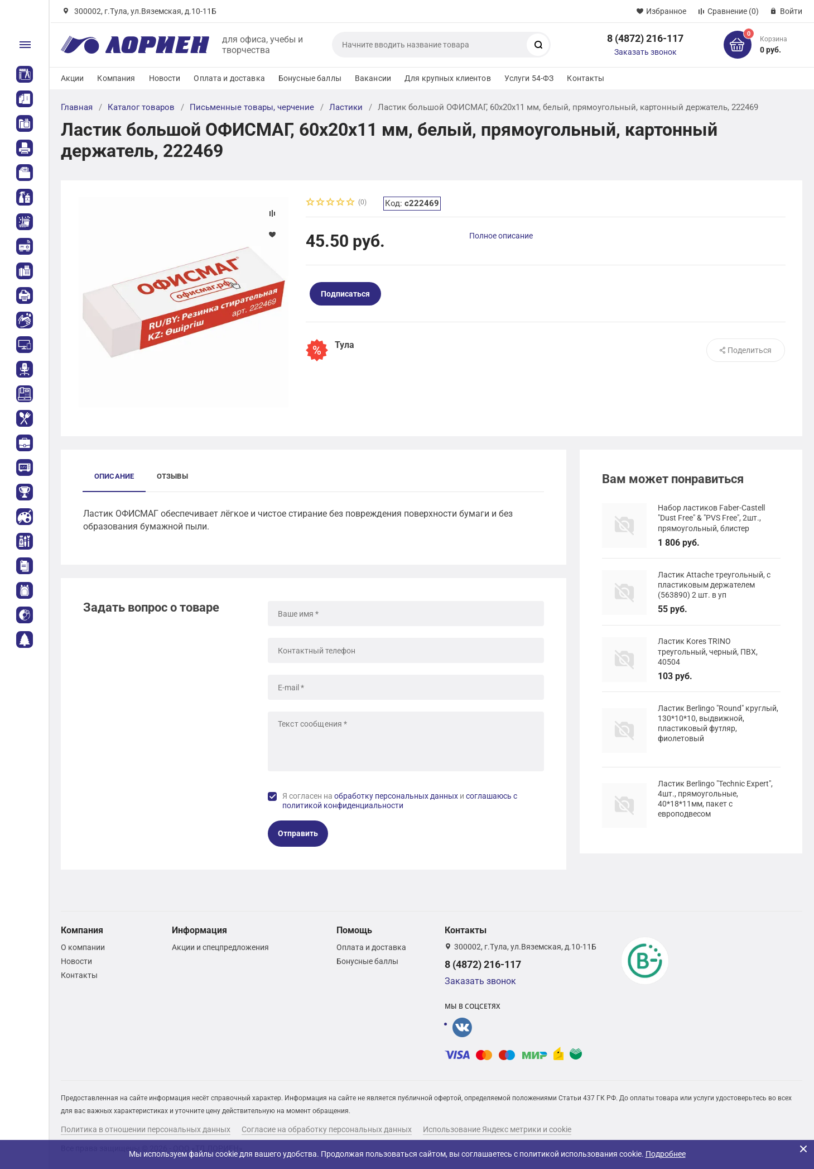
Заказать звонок (645, 51)
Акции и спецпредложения (220, 947)
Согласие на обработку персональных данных (327, 1129)
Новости (165, 78)
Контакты (585, 78)
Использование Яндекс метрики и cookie (497, 1129)
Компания (116, 78)
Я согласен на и (399, 800)
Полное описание (501, 235)
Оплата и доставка (229, 78)
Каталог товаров (141, 107)
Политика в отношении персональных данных (145, 1129)
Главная (77, 107)
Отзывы (172, 476)
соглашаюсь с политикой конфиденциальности (399, 800)
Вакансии (373, 78)
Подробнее (666, 1153)
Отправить (298, 833)
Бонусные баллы (309, 78)
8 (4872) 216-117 (645, 38)
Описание (114, 476)
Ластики (346, 107)
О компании (83, 947)
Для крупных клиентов (447, 78)
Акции (72, 78)
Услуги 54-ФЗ (529, 78)
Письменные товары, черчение (252, 107)
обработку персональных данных (396, 795)
